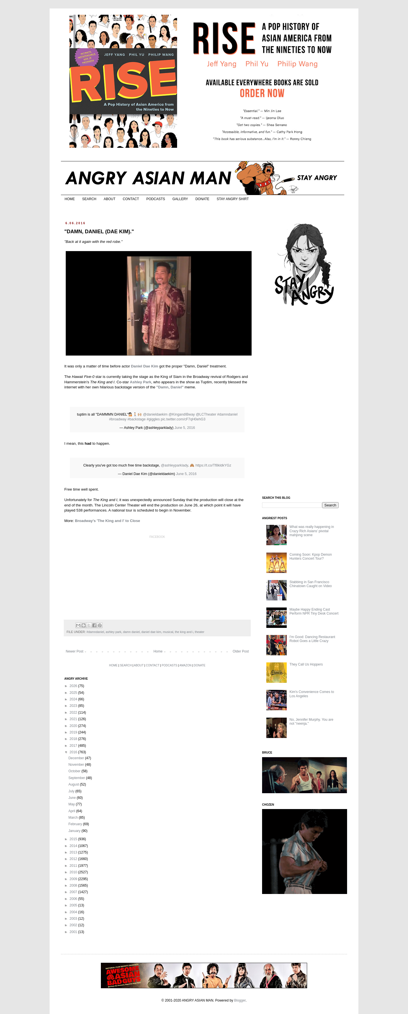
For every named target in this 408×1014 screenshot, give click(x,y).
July (71, 791)
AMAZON (185, 665)
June (72, 798)
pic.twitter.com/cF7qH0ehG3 (183, 419)
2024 (74, 699)
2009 (74, 879)
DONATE (202, 199)
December (76, 758)
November (76, 765)
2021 (74, 719)
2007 (74, 892)
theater (200, 632)
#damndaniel (227, 414)
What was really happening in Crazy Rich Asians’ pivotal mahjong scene (312, 531)
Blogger (240, 1000)
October (74, 771)
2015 (74, 839)
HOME (70, 199)
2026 (74, 686)
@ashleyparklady (174, 465)
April (72, 811)
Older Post (241, 651)
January (74, 831)
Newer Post (74, 651)
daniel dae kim (151, 632)
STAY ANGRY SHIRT (233, 199)
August (74, 784)
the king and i (184, 632)
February (75, 824)
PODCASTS (155, 199)
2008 (74, 885)
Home (158, 651)
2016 (74, 752)
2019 (74, 732)
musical (168, 632)
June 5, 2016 (185, 428)
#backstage (137, 419)
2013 (74, 852)
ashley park (113, 632)
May (72, 804)
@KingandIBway (182, 414)
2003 (74, 919)
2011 (74, 866)
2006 (74, 899)
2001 (74, 932)
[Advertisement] (304, 401)
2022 (74, 712)
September (77, 778)
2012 (74, 859)
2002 (74, 925)
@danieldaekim (155, 414)
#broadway (117, 419)
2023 (74, 706)
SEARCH (89, 199)
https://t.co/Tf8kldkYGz (213, 465)
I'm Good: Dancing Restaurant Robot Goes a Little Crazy (312, 639)
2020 (74, 726)
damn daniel (131, 632)
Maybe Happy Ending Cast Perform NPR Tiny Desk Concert (314, 611)
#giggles (153, 419)
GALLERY (180, 199)
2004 (74, 912)
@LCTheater (206, 414)
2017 (74, 746)
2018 (74, 739)
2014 (74, 846)
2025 (74, 693)
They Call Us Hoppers (306, 664)
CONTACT (131, 199)
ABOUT (109, 199)
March (73, 818)
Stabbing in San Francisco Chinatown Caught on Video (311, 584)
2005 (74, 905)
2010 (74, 872)
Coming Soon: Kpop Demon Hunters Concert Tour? (311, 557)
